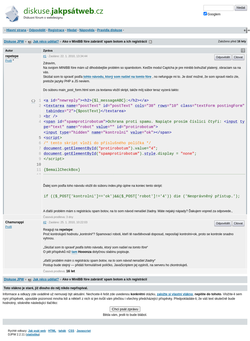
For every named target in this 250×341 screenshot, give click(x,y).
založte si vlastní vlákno (175, 294)
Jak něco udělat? (46, 41)
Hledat (72, 30)
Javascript (84, 330)
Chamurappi (14, 222)
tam (74, 252)
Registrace (56, 30)
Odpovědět (37, 30)
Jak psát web (37, 330)
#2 (44, 222)
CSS (71, 330)
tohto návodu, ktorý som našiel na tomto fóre (117, 77)
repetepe (11, 56)
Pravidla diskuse (109, 30)
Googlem (212, 14)
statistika (32, 334)
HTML (52, 330)
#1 (44, 56)
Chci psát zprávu (125, 309)
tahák (62, 330)
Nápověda (86, 30)
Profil (8, 60)
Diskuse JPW (14, 41)
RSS (150, 41)
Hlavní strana (16, 30)
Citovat (238, 57)
